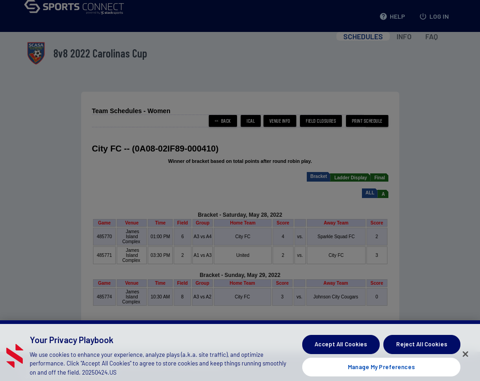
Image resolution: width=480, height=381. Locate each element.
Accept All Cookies (341, 350)
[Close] (465, 360)
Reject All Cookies (421, 350)
